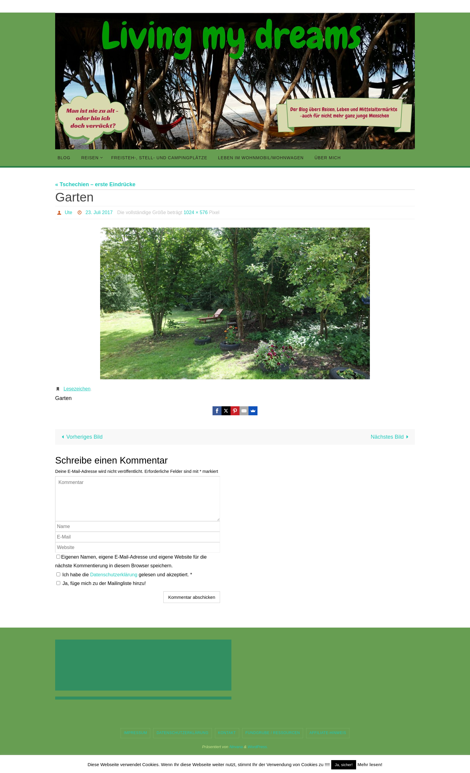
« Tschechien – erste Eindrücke (95, 184)
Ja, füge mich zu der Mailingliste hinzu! (101, 583)
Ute (68, 212)
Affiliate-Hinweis (327, 733)
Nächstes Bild (391, 437)
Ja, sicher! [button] (343, 765)
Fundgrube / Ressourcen (272, 733)
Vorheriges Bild (81, 437)
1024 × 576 (195, 212)
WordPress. (258, 747)
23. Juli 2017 (99, 212)
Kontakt (227, 733)
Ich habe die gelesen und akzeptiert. (124, 574)
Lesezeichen (77, 388)
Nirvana (236, 747)
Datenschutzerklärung (114, 574)
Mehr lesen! (369, 764)
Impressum (135, 733)
